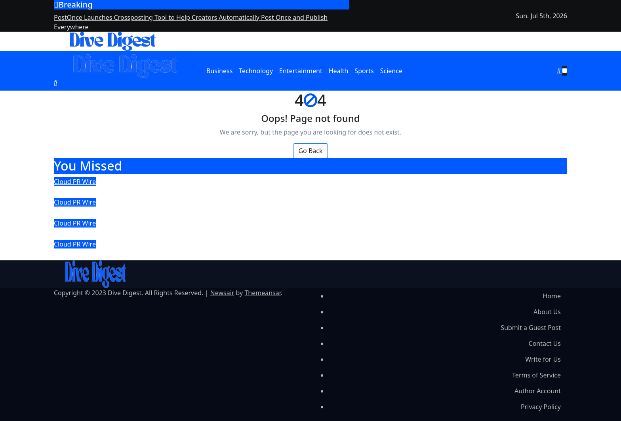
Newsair (222, 292)
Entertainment (300, 70)
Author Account (537, 391)
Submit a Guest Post (531, 327)
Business (219, 70)
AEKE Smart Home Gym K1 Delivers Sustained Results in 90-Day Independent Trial (238, 254)
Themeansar (262, 292)
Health (339, 70)
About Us (547, 311)
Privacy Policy (541, 406)
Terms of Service (536, 375)
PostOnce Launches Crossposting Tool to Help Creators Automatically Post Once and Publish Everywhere (290, 191)
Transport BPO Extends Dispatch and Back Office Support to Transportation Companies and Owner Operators (301, 212)
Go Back (310, 150)
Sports (363, 70)
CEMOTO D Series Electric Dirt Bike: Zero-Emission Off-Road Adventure (213, 233)
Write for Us (543, 359)
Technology (256, 70)
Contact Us (545, 343)
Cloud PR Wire (75, 181)
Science (391, 70)
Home (552, 296)
